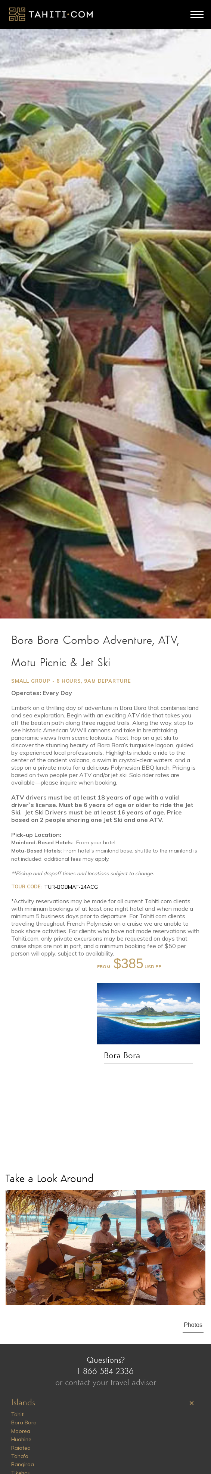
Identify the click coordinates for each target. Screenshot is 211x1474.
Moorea (20, 1431)
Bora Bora (122, 1055)
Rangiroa (22, 1464)
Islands (23, 1403)
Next (202, 1247)
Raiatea (21, 1448)
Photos (193, 1325)
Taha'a (19, 1456)
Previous (8, 1247)
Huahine (21, 1439)
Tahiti (18, 1414)
